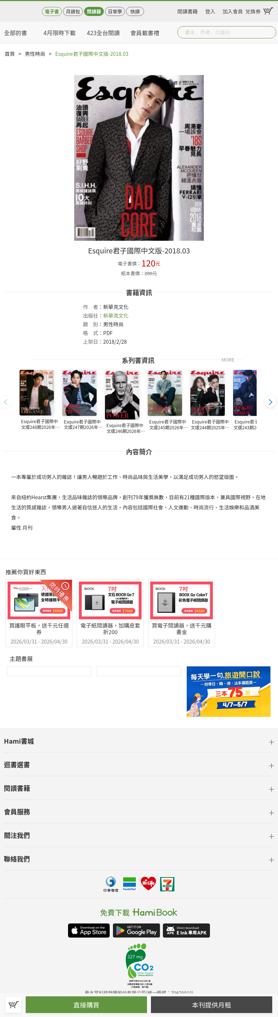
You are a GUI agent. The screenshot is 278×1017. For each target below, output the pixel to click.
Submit (270, 32)
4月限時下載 (59, 32)
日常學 (115, 11)
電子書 (52, 11)
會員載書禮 (144, 32)
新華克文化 (116, 315)
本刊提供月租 (211, 1004)
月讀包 (73, 11)
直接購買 (86, 1004)
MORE (228, 359)
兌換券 (253, 10)
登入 (210, 10)
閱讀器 (94, 11)
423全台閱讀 (103, 32)
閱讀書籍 (187, 10)
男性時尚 (35, 53)
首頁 (10, 53)
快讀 (135, 11)
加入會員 (233, 10)
